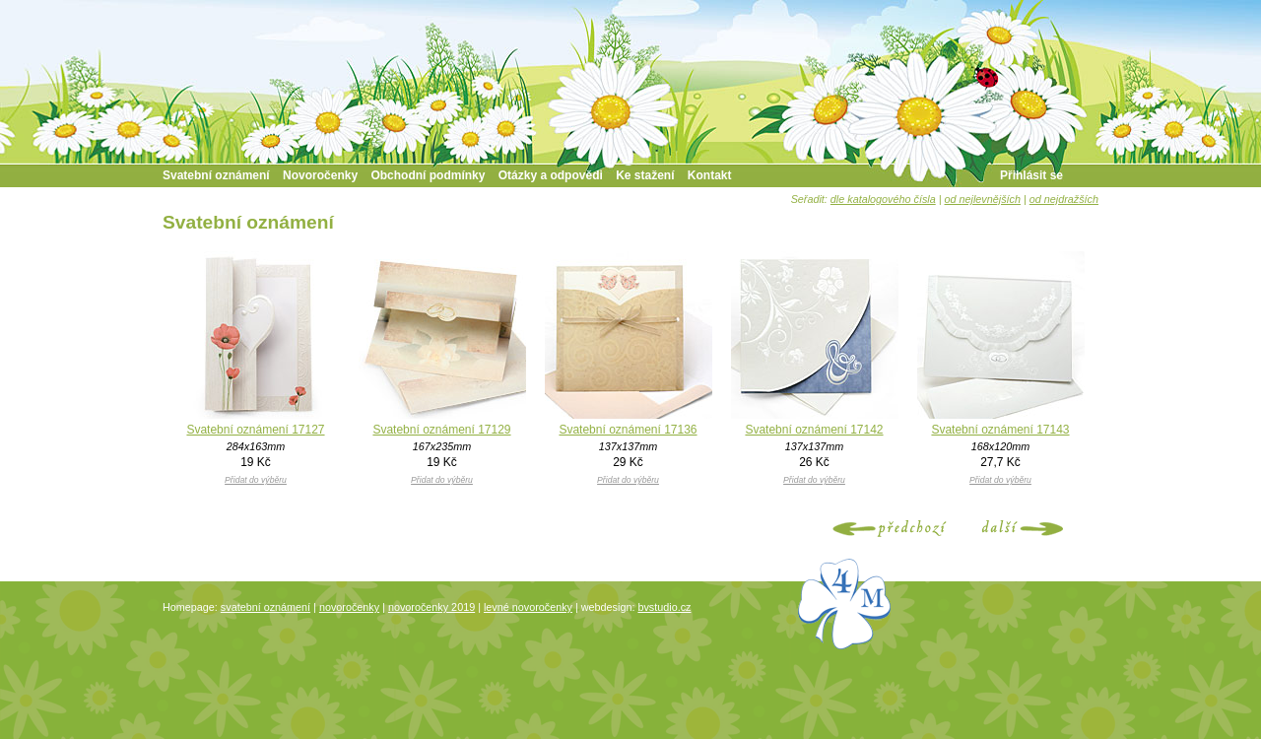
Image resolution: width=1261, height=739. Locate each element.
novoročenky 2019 (431, 607)
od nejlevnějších (983, 199)
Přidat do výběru (256, 480)
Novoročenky (320, 175)
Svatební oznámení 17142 (814, 430)
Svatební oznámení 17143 (1000, 430)
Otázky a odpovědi (550, 175)
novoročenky (349, 607)
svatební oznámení (265, 607)
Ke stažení (645, 175)
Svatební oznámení (216, 175)
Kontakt (710, 175)
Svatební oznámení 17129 (441, 430)
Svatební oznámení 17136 (628, 430)
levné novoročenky (528, 607)
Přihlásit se (1031, 175)
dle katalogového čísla (883, 199)
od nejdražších (1063, 199)
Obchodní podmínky (427, 175)
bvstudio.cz (664, 607)
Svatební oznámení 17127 (255, 430)
